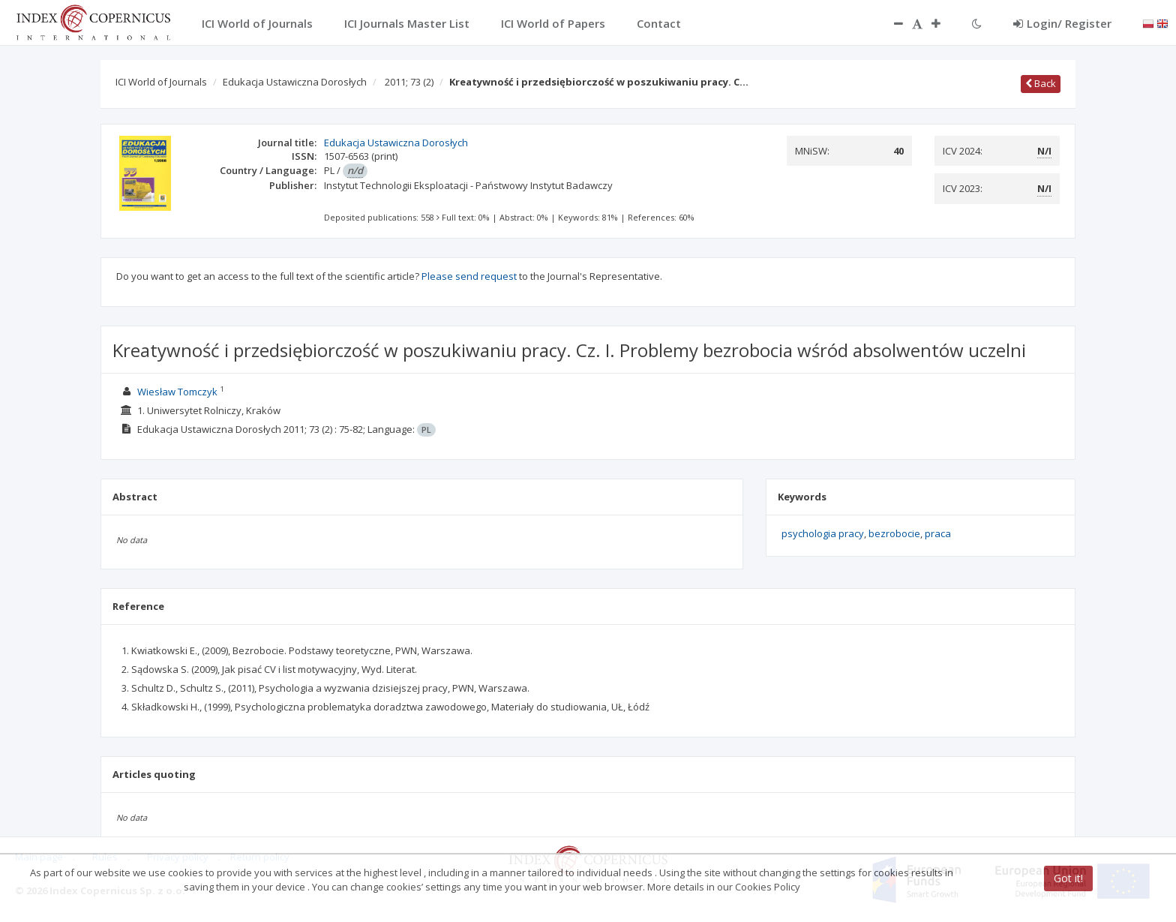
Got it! (1068, 878)
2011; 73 (409, 82)
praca (938, 533)
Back (1040, 83)
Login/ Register (1062, 23)
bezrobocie (894, 533)
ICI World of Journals (161, 82)
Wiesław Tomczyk (177, 391)
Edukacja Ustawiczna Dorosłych (295, 82)
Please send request (469, 276)
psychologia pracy (823, 533)
